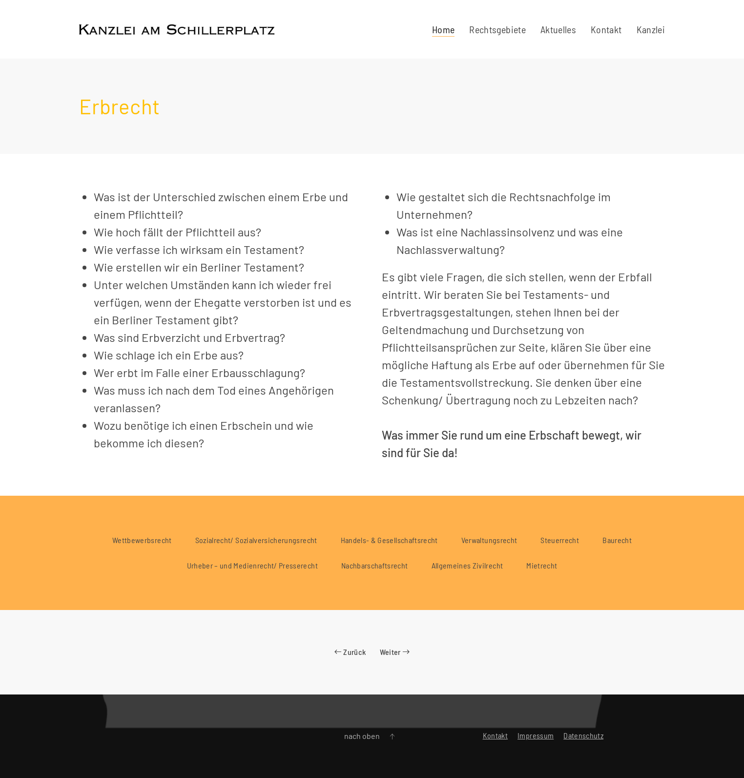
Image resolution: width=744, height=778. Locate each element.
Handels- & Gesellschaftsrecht (389, 540)
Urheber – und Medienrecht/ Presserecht (252, 565)
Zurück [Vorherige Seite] (350, 651)
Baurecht (617, 540)
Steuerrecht (559, 540)
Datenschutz (583, 735)
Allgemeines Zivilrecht (467, 565)
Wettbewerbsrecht (142, 540)
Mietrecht (541, 565)
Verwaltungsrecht (489, 540)
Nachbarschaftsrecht (374, 565)
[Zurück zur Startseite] (176, 29)
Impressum (535, 735)
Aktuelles (558, 29)
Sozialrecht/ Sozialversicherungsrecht (256, 540)
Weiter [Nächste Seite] (395, 651)
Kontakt (606, 29)
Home (443, 29)
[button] (392, 736)
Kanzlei (651, 29)
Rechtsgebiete (497, 29)
